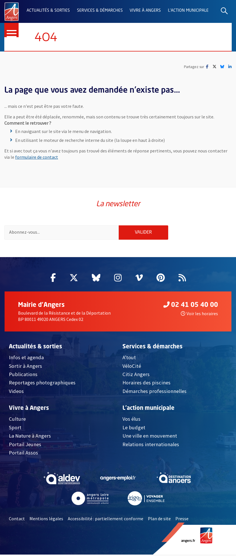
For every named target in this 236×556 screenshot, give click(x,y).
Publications (23, 375)
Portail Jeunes (25, 445)
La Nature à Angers (30, 437)
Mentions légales (46, 520)
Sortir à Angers (25, 367)
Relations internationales (150, 445)
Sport (15, 428)
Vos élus (131, 420)
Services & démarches (100, 11)
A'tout (129, 359)
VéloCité (131, 367)
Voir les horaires (199, 315)
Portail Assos (23, 454)
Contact (17, 520)
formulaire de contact (36, 157)
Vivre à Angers (145, 11)
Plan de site (159, 520)
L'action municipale (188, 11)
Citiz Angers (136, 375)
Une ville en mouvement (149, 437)
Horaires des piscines (146, 384)
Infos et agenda (26, 359)
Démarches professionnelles (154, 392)
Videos (16, 392)
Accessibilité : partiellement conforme (105, 520)
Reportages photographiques (42, 384)
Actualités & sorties (48, 11)
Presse (182, 520)
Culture (17, 420)
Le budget (133, 428)
